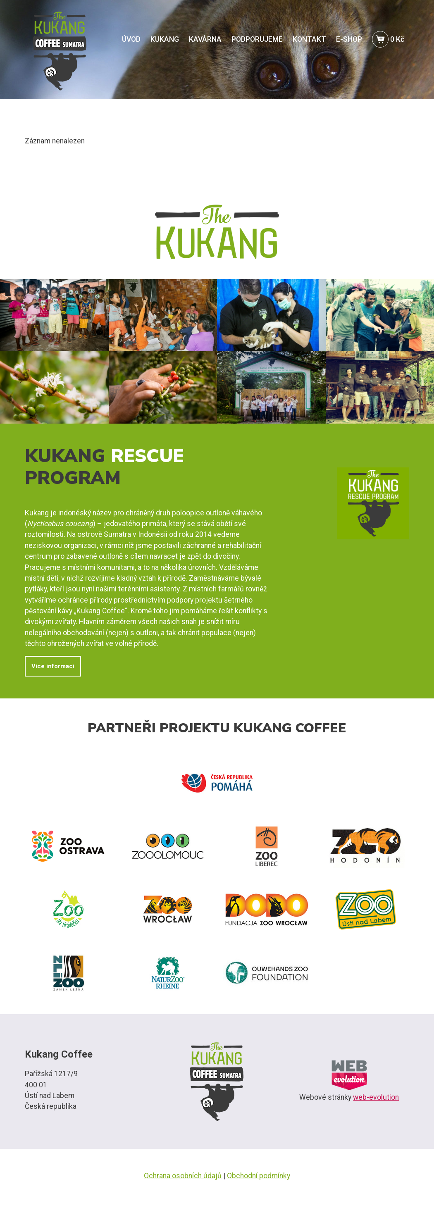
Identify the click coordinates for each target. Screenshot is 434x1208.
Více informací (52, 666)
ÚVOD (131, 39)
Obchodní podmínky (258, 1176)
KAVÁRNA (205, 39)
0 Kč (388, 39)
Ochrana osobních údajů (183, 1176)
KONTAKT (309, 39)
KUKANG (164, 39)
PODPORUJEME (257, 39)
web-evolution (376, 1097)
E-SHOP (349, 39)
